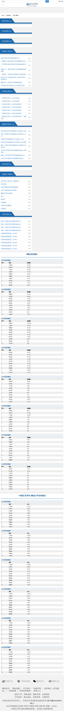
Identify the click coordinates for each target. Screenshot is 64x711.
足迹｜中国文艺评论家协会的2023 (11, 227)
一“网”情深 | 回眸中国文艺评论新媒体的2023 (13, 65)
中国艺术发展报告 (6, 205)
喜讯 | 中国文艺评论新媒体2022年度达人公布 (13, 135)
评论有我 (3, 184)
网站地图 (60, 1)
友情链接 (12, 691)
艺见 (2, 196)
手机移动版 (25, 681)
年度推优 (3, 208)
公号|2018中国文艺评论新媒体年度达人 (12, 158)
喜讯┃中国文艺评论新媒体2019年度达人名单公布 (13, 146)
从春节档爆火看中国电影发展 (9, 187)
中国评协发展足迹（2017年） (9, 245)
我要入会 (56, 681)
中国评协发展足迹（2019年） (9, 239)
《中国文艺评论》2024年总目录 (10, 98)
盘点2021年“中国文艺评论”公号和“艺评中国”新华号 (13, 78)
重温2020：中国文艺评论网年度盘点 (11, 82)
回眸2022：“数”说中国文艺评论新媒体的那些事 (13, 70)
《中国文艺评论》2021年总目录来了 (11, 107)
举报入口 (37, 691)
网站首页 (5, 688)
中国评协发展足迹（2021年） (9, 233)
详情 (29, 58)
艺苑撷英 (3, 202)
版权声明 (37, 688)
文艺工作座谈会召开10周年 (9, 190)
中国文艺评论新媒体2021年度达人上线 (12, 139)
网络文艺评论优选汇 (7, 193)
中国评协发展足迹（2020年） (9, 236)
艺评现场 (8, 15)
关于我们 (26, 688)
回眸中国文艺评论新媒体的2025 (10, 58)
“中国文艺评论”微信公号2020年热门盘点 (13, 85)
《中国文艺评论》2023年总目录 (10, 101)
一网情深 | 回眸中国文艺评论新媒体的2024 (13, 61)
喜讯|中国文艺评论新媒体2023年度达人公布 (13, 131)
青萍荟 (3, 199)
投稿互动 (9, 681)
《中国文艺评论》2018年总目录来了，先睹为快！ (13, 117)
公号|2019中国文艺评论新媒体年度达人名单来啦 (13, 151)
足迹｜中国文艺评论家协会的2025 (11, 221)
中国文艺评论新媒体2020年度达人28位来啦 (13, 142)
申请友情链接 (24, 691)
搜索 (47, 1)
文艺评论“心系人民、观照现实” (10, 181)
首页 (3, 15)
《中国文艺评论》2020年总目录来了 (11, 110)
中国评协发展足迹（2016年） (9, 248)
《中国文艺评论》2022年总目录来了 (11, 104)
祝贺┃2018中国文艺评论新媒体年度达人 (13, 155)
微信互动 (40, 681)
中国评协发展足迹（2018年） (9, 242)
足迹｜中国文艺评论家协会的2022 (11, 230)
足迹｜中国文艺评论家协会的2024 (11, 224)
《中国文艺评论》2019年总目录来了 (11, 113)
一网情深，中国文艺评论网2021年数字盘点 (13, 74)
